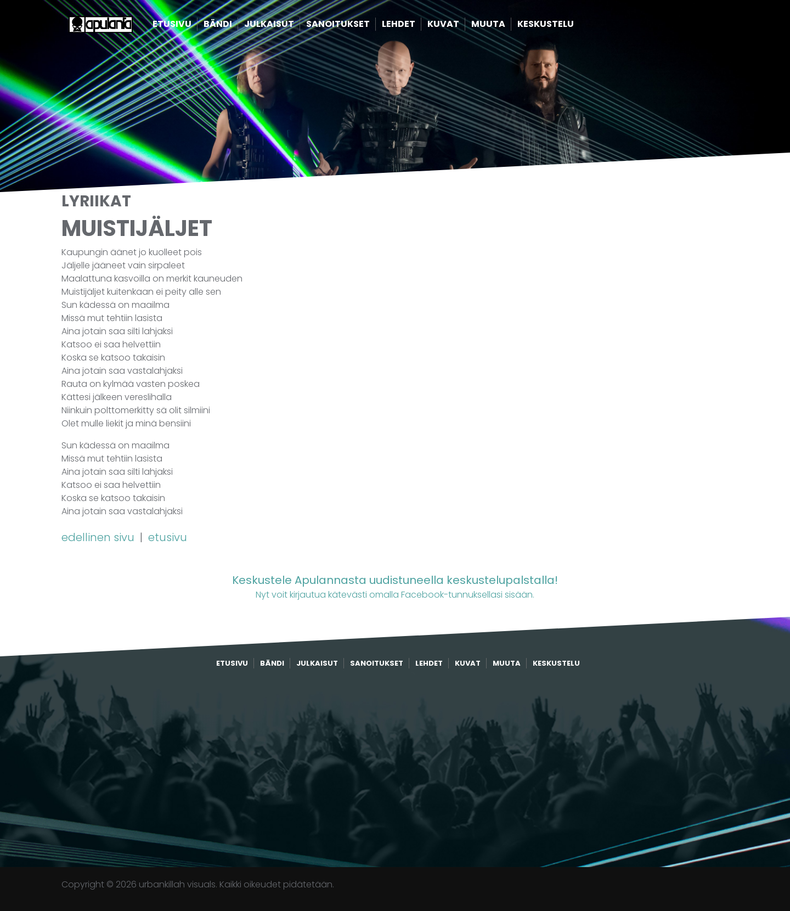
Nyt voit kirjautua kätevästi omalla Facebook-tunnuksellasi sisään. (395, 586)
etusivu (167, 537)
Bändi (235, 26)
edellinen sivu (99, 537)
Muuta (505, 26)
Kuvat (460, 26)
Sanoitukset (355, 26)
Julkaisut (286, 26)
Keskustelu (562, 26)
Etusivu (189, 26)
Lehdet (415, 26)
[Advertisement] (395, 768)
